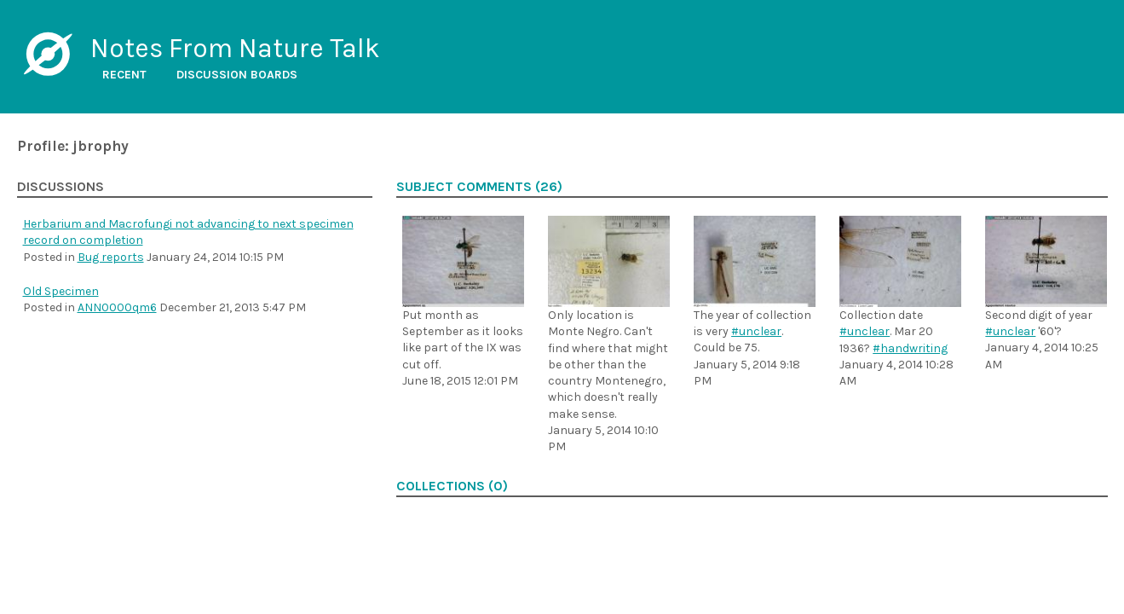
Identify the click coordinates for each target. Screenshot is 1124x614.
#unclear (756, 331)
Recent (124, 74)
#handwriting (910, 348)
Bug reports (111, 257)
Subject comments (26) (479, 186)
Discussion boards (236, 74)
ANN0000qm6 (117, 307)
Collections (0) (452, 486)
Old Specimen (61, 291)
